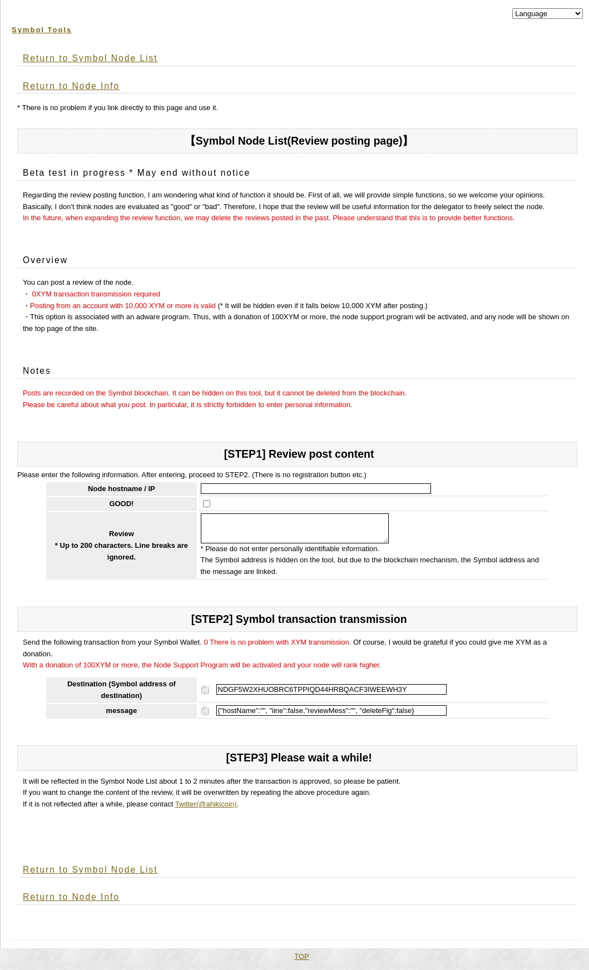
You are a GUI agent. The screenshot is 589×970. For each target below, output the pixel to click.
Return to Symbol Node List (90, 58)
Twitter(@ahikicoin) (206, 808)
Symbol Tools (42, 30)
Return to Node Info (71, 86)
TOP (301, 961)
